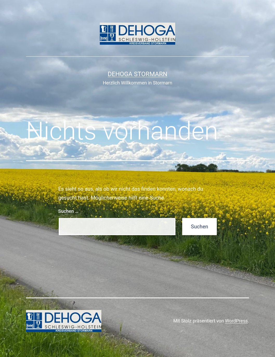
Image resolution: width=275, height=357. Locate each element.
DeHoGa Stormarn (137, 74)
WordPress (236, 320)
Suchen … (68, 211)
